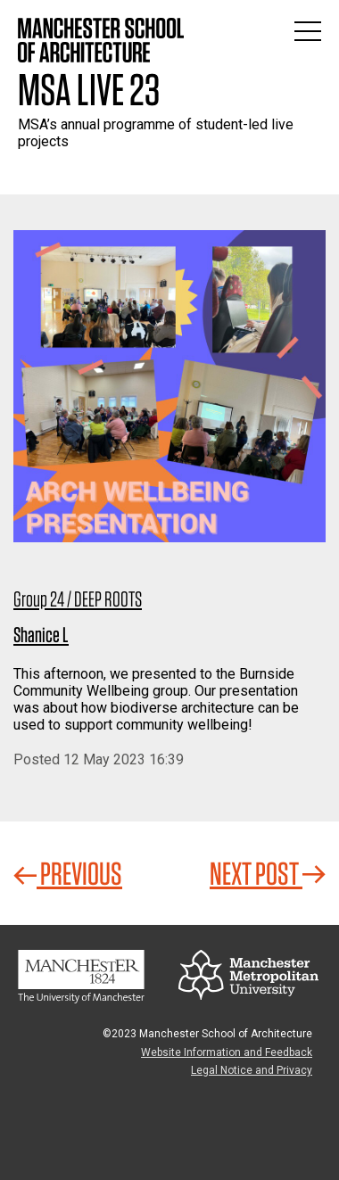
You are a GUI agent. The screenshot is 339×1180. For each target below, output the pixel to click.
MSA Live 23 (89, 89)
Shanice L (41, 635)
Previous (67, 873)
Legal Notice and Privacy (251, 1070)
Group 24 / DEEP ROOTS (77, 599)
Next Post (268, 873)
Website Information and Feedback (226, 1052)
